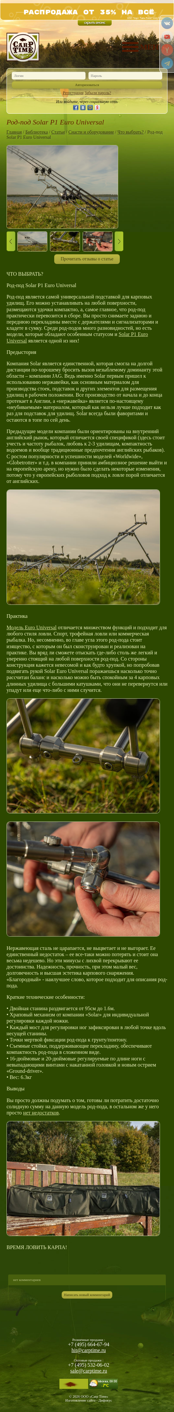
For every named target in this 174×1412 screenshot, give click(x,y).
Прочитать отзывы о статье (87, 258)
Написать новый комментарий (87, 1295)
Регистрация (73, 93)
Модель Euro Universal (31, 627)
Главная (14, 132)
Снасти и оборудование (91, 132)
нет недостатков (41, 1112)
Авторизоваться (87, 85)
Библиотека (36, 132)
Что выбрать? (131, 132)
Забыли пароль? (98, 93)
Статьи (58, 132)
